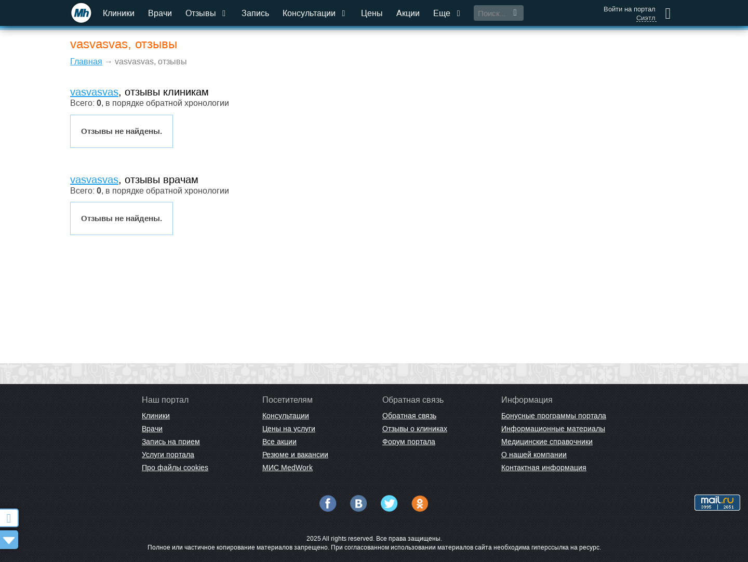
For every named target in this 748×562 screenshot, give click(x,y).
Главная (86, 61)
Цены (372, 13)
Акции (408, 13)
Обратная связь (409, 416)
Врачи (160, 13)
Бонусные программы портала (553, 416)
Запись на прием (171, 441)
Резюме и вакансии (295, 454)
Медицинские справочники (547, 441)
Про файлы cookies (175, 467)
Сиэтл (646, 18)
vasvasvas (94, 92)
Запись (255, 13)
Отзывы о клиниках (414, 428)
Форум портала (408, 441)
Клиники (119, 13)
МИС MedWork (287, 467)
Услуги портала (168, 454)
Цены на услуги (288, 428)
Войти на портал (630, 9)
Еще (447, 13)
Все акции (279, 441)
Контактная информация (543, 467)
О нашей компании (534, 454)
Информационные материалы (553, 428)
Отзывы (206, 13)
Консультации (315, 13)
